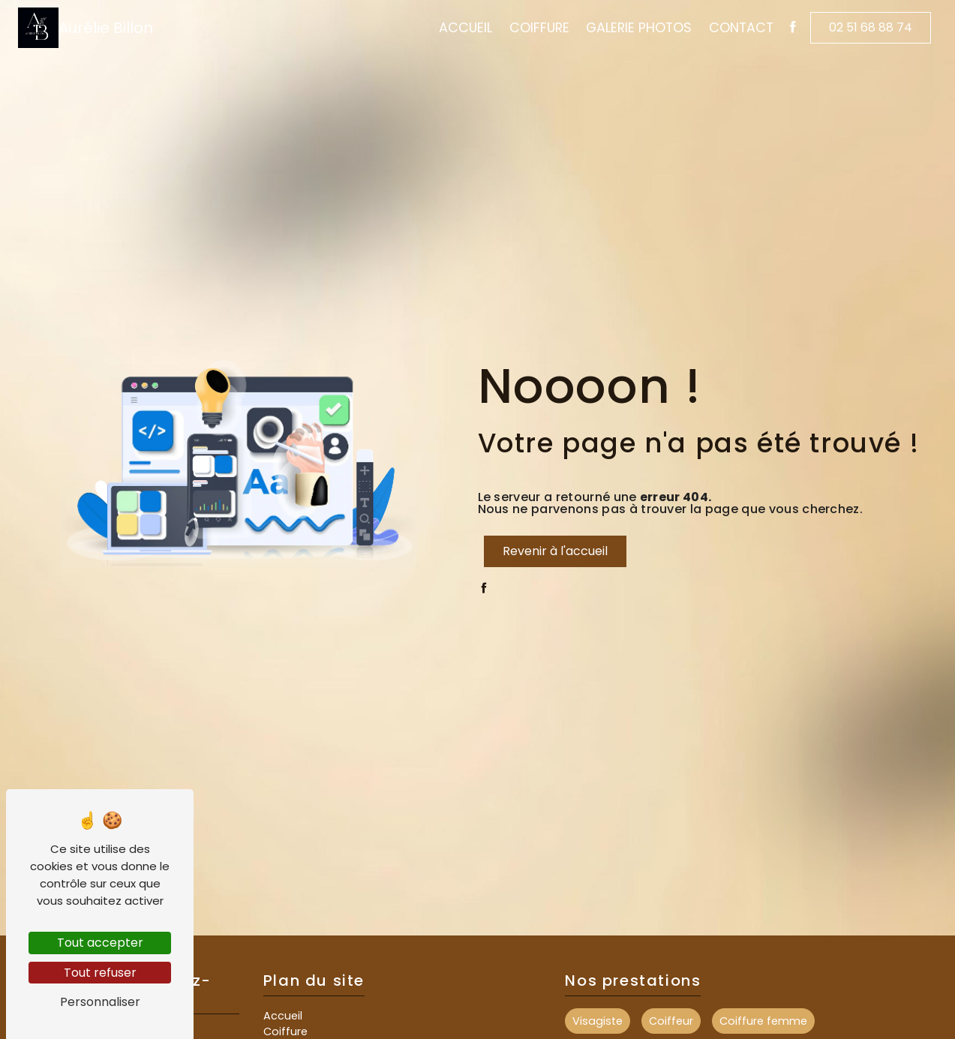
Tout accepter (100, 942)
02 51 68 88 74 (870, 27)
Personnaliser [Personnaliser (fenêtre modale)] (100, 1001)
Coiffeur (671, 1020)
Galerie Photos (639, 28)
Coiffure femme (763, 1020)
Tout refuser (100, 972)
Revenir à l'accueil (555, 551)
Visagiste (597, 1020)
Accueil (465, 28)
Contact (741, 28)
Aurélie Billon (85, 28)
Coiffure (539, 28)
